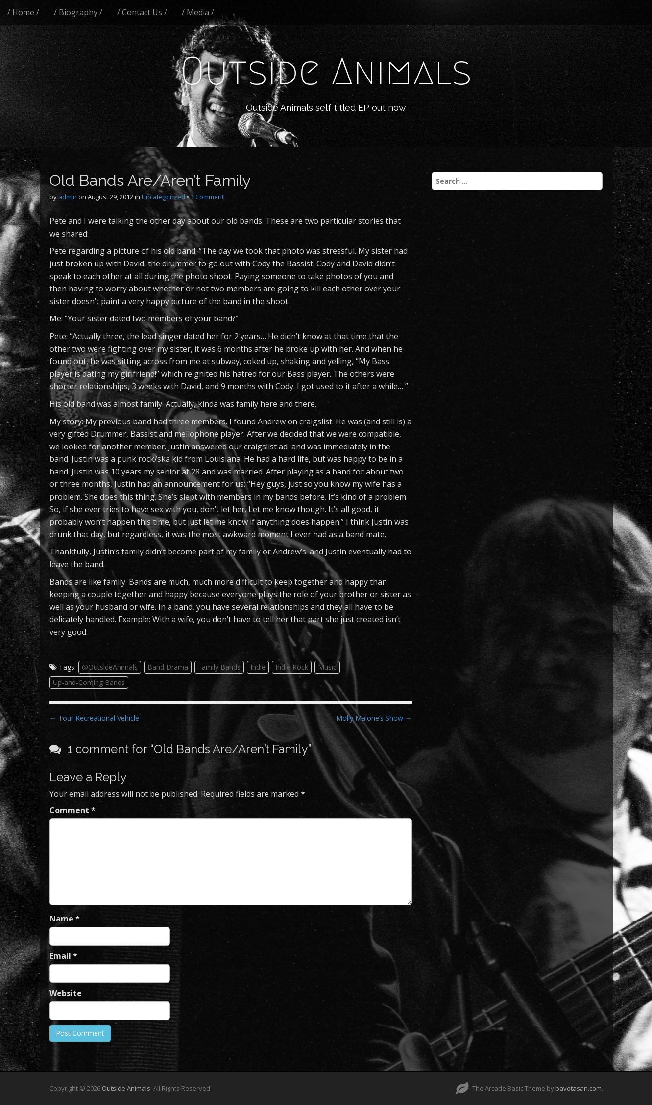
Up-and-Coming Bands (89, 682)
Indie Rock (291, 667)
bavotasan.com (578, 1088)
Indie (258, 667)
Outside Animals (326, 71)
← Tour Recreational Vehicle (94, 718)
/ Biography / (78, 12)
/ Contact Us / (142, 12)
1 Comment (207, 196)
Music (327, 667)
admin (67, 196)
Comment (72, 810)
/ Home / (23, 12)
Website (65, 993)
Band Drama (167, 667)
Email (63, 955)
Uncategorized (163, 196)
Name (64, 918)
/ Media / (198, 12)
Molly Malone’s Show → (374, 718)
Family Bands (219, 667)
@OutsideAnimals (110, 667)
